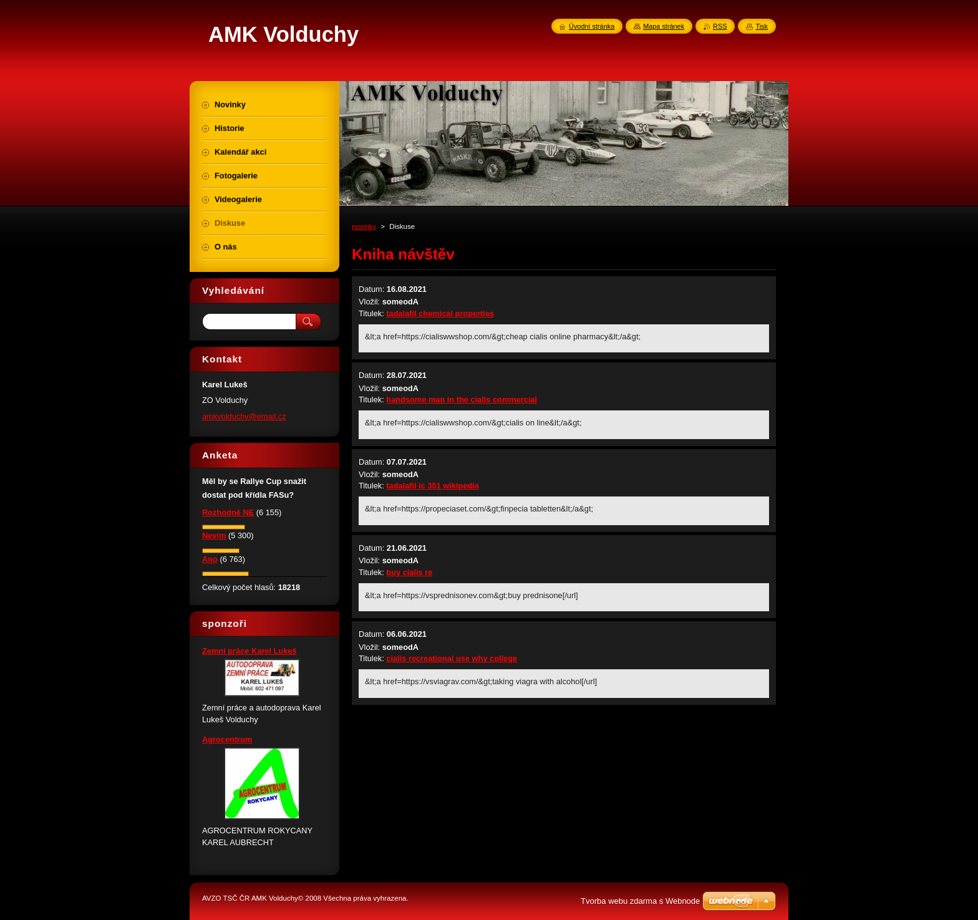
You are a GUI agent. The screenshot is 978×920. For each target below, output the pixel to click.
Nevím (214, 535)
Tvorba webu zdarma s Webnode (640, 901)
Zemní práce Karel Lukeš (249, 651)
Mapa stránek (663, 26)
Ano (210, 559)
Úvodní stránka (591, 26)
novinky (364, 226)
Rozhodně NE (228, 512)
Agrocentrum (227, 739)
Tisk (761, 26)
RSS (720, 26)
